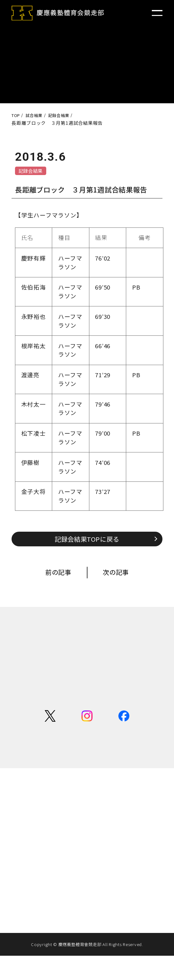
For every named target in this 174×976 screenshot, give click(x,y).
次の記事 (121, 577)
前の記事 (52, 577)
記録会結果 (33, 171)
